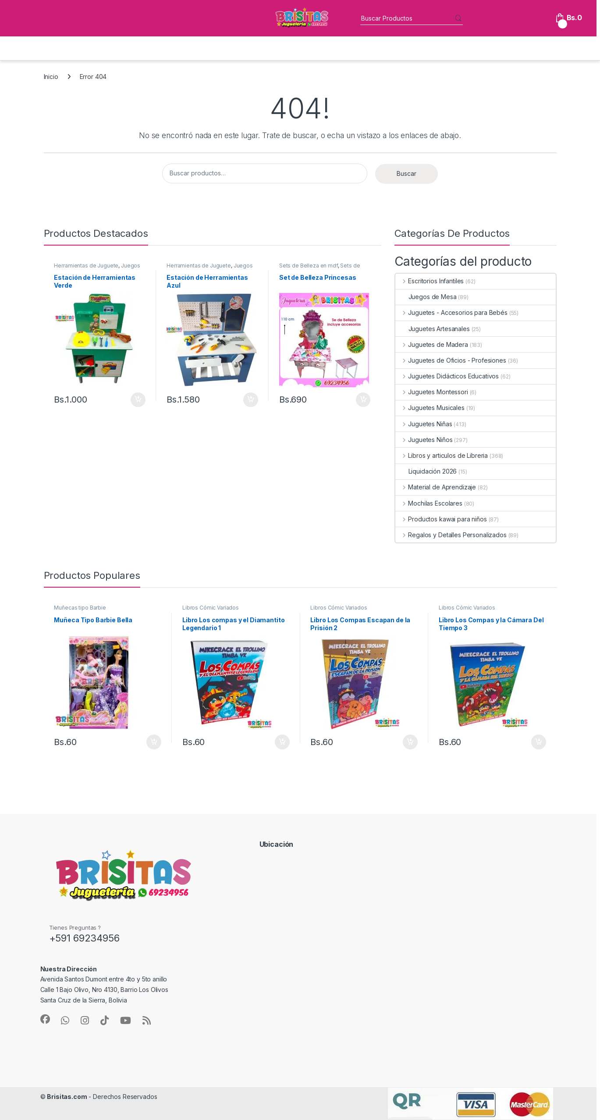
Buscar (406, 173)
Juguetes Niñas (423, 424)
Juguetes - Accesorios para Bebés (451, 312)
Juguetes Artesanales (432, 328)
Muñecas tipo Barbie (80, 607)
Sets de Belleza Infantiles (319, 268)
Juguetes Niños (424, 439)
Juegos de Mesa (426, 296)
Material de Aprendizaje (435, 487)
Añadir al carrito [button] (138, 399)
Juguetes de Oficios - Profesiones (450, 360)
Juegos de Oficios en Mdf (97, 268)
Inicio (51, 76)
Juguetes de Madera (431, 344)
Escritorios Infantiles (429, 281)
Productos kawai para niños (441, 519)
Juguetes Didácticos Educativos (447, 376)
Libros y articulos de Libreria (441, 455)
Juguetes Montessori (431, 392)
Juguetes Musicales (430, 407)
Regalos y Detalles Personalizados (451, 535)
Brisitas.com (67, 1096)
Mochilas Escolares (428, 503)
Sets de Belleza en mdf (308, 265)
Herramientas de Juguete (86, 265)
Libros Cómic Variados (210, 607)
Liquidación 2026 (426, 471)
